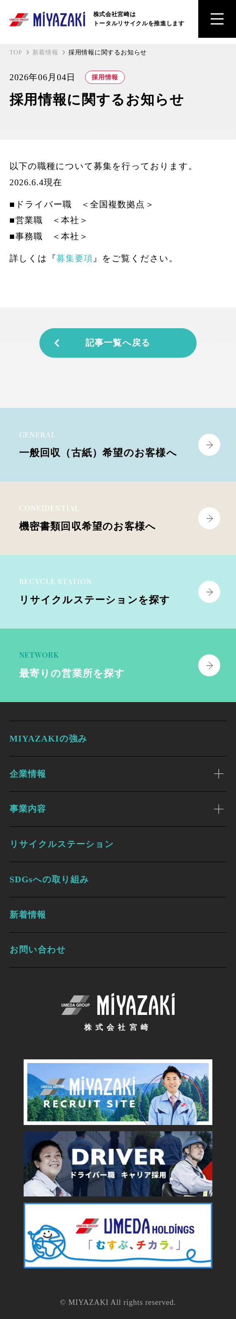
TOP (16, 52)
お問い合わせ (38, 950)
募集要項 (74, 258)
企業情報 (28, 774)
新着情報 (45, 52)
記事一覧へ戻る (101, 343)
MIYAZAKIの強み (49, 739)
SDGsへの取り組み (50, 879)
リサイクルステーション (62, 844)
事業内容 (28, 809)
